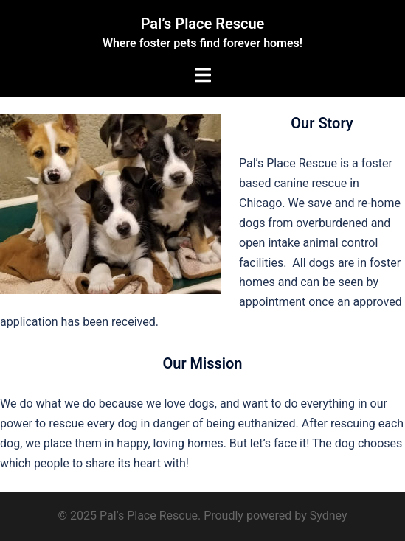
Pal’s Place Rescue (203, 23)
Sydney (328, 516)
